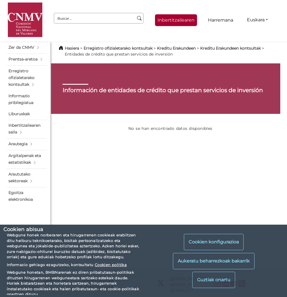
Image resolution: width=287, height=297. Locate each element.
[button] (27, 47)
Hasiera (72, 48)
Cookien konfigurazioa (214, 242)
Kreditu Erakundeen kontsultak (230, 48)
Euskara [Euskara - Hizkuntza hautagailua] (256, 19)
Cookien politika (111, 265)
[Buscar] (139, 18)
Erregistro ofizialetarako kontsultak (118, 48)
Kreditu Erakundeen (176, 48)
